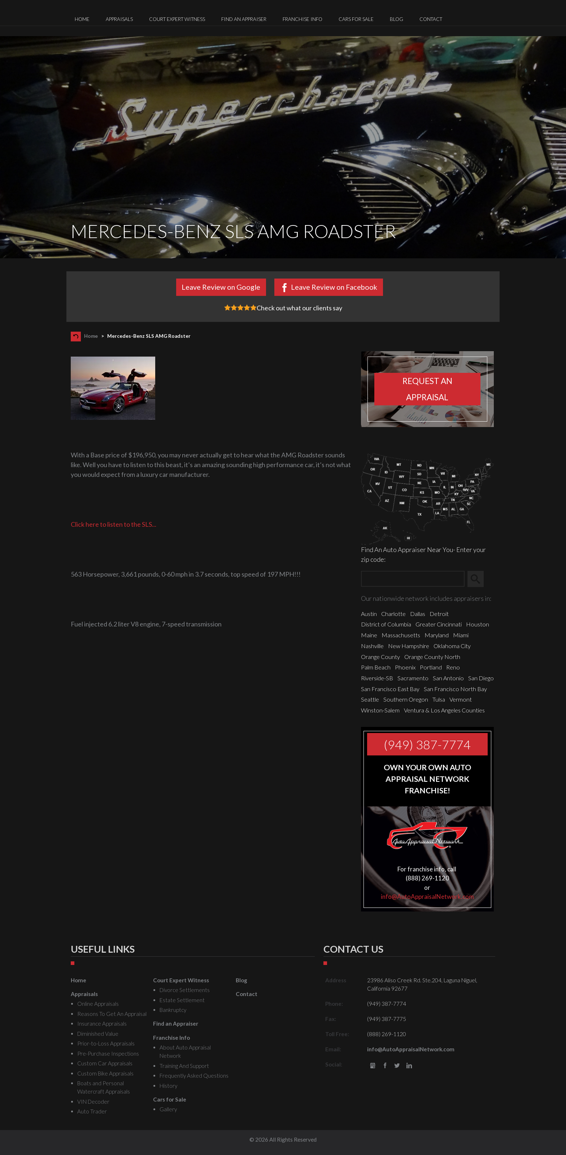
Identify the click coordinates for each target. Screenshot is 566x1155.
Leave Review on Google (221, 287)
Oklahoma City (452, 645)
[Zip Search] (413, 579)
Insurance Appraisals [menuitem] (102, 1023)
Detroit (439, 613)
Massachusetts (401, 635)
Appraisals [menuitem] (119, 19)
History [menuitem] (168, 1085)
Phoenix (405, 667)
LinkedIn (409, 1066)
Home (91, 336)
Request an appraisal (427, 389)
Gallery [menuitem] (168, 1109)
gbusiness (372, 1066)
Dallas (417, 613)
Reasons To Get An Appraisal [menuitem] (112, 1013)
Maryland (437, 635)
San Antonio (448, 678)
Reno (453, 667)
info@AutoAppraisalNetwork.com (427, 896)
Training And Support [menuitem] (184, 1066)
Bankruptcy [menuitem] (173, 1010)
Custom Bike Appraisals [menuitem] (105, 1073)
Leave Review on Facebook (334, 287)
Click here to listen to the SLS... (113, 524)
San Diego (481, 678)
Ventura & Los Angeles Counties (444, 710)
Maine (369, 635)
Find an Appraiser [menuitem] (243, 19)
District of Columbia (386, 624)
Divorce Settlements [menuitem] (185, 990)
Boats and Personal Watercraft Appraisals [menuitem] (103, 1087)
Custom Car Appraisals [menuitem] (104, 1063)
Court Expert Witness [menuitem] (177, 19)
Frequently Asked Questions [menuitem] (194, 1075)
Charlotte (393, 613)
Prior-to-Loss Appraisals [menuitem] (106, 1043)
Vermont (460, 699)
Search (479, 579)
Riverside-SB (377, 678)
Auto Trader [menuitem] (92, 1111)
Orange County (380, 656)
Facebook (385, 1066)
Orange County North (432, 656)
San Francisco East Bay (390, 688)
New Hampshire (408, 645)
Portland (431, 667)
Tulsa (438, 699)
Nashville (372, 645)
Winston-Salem (380, 710)
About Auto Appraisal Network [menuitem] (185, 1051)
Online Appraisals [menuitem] (98, 1003)
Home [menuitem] (82, 19)
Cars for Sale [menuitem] (356, 19)
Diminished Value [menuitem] (97, 1033)
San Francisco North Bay (455, 688)
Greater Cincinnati (438, 624)
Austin (369, 613)
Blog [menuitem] (396, 19)
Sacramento (412, 678)
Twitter (397, 1066)
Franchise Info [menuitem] (302, 19)
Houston (477, 624)
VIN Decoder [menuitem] (93, 1101)
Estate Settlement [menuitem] (182, 1000)
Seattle (370, 699)
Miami (461, 635)
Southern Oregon (405, 699)
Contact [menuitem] (430, 19)
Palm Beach (376, 667)
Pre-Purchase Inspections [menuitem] (108, 1053)
